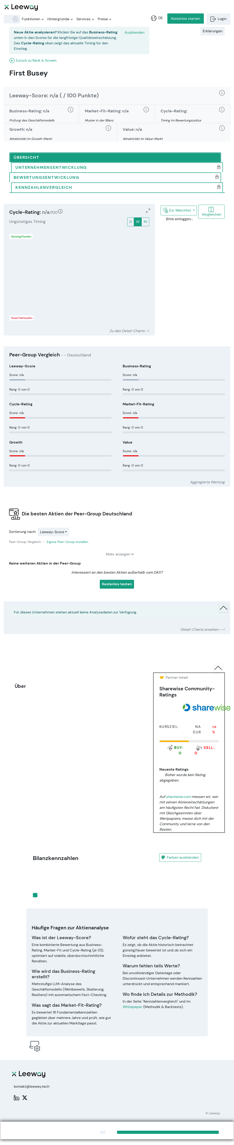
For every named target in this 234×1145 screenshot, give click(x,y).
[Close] (103, 1132)
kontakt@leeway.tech (31, 1086)
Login (218, 19)
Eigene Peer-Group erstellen (67, 542)
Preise (105, 19)
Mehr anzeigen (120, 554)
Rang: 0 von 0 (19, 389)
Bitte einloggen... (176, 219)
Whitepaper (132, 1006)
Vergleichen (211, 212)
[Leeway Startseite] (21, 6)
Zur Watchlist (177, 210)
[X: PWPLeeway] (24, 1097)
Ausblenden (134, 32)
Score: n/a (16, 375)
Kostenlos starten (185, 18)
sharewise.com (178, 796)
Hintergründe (60, 19)
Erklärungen (212, 31)
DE (157, 18)
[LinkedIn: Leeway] (16, 1097)
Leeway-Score (52, 532)
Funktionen (33, 19)
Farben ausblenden (180, 857)
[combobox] (12, 19)
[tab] (115, 157)
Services (85, 19)
